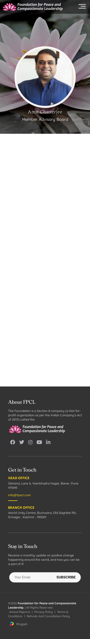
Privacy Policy (43, 612)
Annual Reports (19, 612)
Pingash (18, 624)
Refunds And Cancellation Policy (48, 616)
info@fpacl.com (19, 495)
